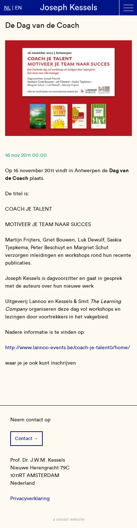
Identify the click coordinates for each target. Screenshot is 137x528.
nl (7, 8)
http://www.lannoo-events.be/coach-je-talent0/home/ (67, 347)
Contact (24, 438)
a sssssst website (68, 519)
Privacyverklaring (30, 498)
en (18, 8)
